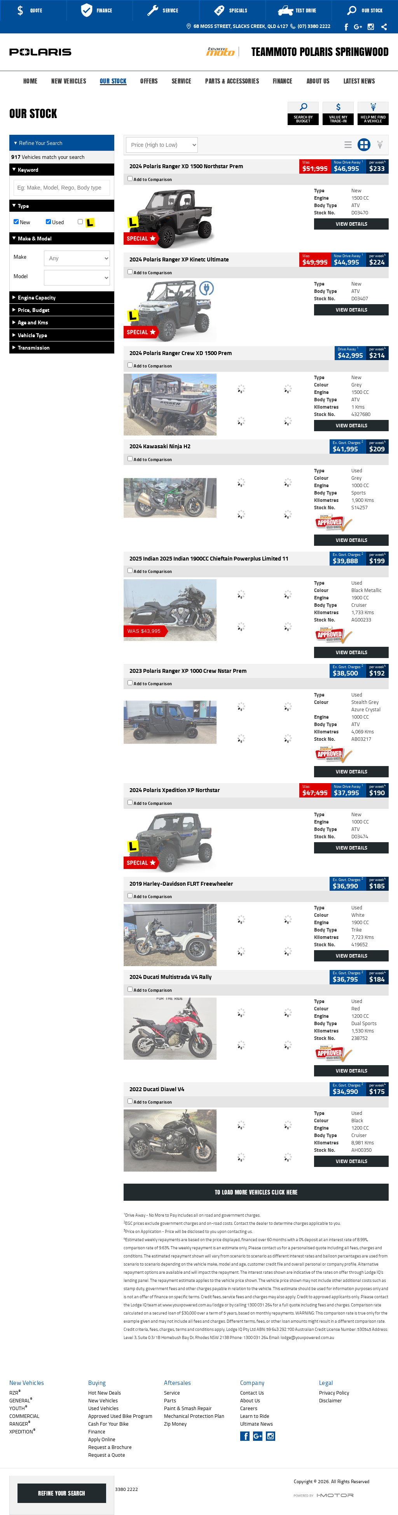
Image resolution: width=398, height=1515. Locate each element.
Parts (170, 1400)
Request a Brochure (110, 1447)
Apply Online (101, 1439)
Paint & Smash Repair (188, 1408)
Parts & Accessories (232, 81)
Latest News (359, 81)
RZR (15, 1393)
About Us (318, 81)
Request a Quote (106, 1455)
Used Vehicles (103, 1408)
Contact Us (252, 1393)
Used (55, 222)
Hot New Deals (104, 1393)
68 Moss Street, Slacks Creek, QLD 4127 (237, 26)
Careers (248, 1408)
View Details (351, 224)
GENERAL (20, 1400)
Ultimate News (256, 1424)
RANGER (19, 1424)
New (22, 222)
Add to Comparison (153, 179)
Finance (283, 81)
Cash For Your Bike (108, 1424)
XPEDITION (22, 1431)
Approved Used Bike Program (120, 1416)
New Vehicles (68, 81)
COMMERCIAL (24, 1416)
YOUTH (18, 1408)
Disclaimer (330, 1400)
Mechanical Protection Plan (194, 1416)
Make (20, 256)
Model (21, 276)
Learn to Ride (254, 1416)
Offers (148, 81)
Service (182, 81)
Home (30, 81)
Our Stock (113, 81)
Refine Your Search (38, 143)
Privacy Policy (334, 1393)
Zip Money (175, 1424)
